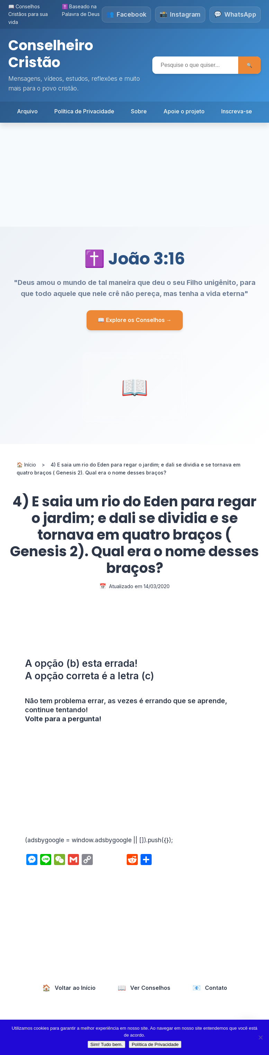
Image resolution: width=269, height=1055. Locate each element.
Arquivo (27, 110)
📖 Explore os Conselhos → (135, 319)
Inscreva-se (236, 110)
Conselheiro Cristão (50, 54)
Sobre (139, 110)
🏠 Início (26, 464)
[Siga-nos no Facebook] (126, 15)
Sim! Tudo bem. (106, 1044)
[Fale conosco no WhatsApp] (235, 15)
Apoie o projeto (184, 110)
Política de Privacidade (84, 110)
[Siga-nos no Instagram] (180, 15)
